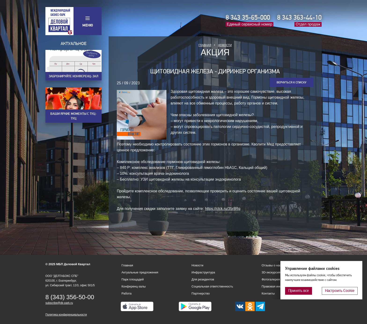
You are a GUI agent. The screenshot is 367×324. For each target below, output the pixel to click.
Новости (225, 45)
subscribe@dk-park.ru (59, 303)
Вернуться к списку (291, 82)
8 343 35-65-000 (248, 18)
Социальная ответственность (212, 286)
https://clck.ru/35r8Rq (222, 209)
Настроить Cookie (339, 290)
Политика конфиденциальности (66, 314)
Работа (126, 293)
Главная (204, 45)
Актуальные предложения (139, 272)
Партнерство (200, 293)
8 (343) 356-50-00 (69, 297)
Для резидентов (202, 279)
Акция (215, 52)
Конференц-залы (133, 286)
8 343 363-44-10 (299, 18)
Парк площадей (132, 279)
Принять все (298, 290)
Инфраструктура (203, 272)
